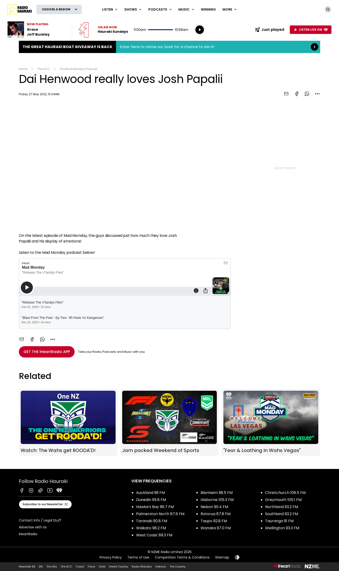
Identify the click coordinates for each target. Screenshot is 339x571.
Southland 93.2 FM (281, 514)
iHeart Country (118, 566)
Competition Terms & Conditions (182, 557)
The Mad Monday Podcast (78, 69)
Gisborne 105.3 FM (217, 499)
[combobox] (317, 94)
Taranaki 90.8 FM (151, 521)
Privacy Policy (111, 557)
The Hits (51, 566)
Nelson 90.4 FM (214, 506)
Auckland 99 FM (150, 492)
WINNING (208, 9)
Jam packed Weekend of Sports (169, 422)
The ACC (43, 69)
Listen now (103, 29)
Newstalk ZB (27, 566)
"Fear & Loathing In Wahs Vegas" (271, 422)
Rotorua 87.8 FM (215, 514)
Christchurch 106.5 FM (285, 492)
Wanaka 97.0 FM (216, 528)
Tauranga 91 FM (279, 521)
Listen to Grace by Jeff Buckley (37, 29)
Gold (102, 566)
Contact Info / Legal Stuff (40, 520)
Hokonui (160, 566)
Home (23, 69)
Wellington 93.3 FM (282, 528)
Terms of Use (138, 557)
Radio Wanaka (142, 566)
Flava (91, 566)
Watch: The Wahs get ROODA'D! (68, 422)
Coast (80, 566)
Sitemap (222, 557)
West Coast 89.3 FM (154, 535)
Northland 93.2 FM (281, 506)
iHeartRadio (28, 534)
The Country (178, 566)
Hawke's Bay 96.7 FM (155, 506)
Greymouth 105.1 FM (283, 499)
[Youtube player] (125, 165)
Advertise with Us (33, 527)
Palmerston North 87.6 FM (160, 514)
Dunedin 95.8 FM (151, 499)
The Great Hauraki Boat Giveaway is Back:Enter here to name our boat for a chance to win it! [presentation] (169, 47)
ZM (41, 566)
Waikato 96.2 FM (151, 528)
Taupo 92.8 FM (214, 521)
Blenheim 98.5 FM (217, 492)
